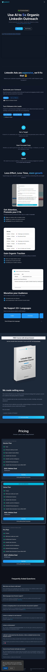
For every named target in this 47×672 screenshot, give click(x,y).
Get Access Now (23, 417)
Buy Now (23, 474)
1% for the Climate (23, 10)
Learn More (26, 114)
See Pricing (28, 28)
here (24, 609)
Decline (11, 668)
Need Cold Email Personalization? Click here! (37, 669)
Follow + (6, 97)
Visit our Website (14, 97)
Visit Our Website (17, 114)
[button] (23, 321)
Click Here (20, 599)
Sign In (19, 28)
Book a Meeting (7, 114)
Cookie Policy (24, 669)
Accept (5, 668)
